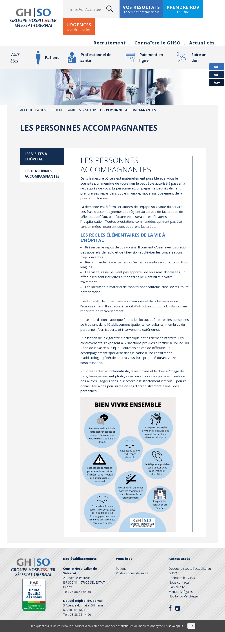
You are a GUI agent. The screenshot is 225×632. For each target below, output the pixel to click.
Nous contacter (180, 582)
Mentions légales (181, 592)
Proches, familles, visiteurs (74, 110)
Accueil (26, 110)
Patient (52, 57)
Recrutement (109, 43)
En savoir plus (173, 626)
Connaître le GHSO (157, 43)
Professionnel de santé (95, 57)
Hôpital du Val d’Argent (185, 596)
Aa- (216, 66)
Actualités (202, 43)
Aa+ (217, 82)
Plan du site (177, 587)
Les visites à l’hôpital (36, 156)
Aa (216, 74)
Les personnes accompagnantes (42, 174)
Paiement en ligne (151, 57)
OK (191, 626)
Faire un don (199, 57)
